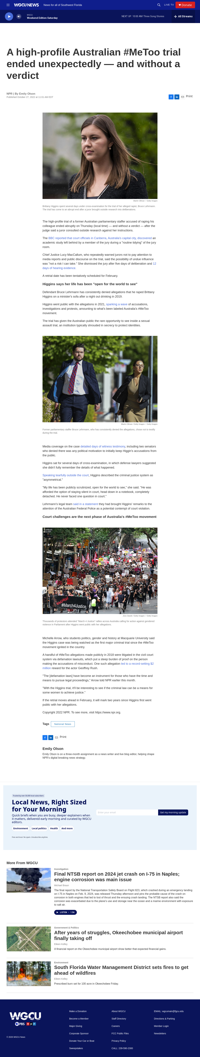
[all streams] (183, 16)
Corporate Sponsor (79, 1033)
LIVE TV (169, 4)
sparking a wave (117, 304)
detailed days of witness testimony (102, 446)
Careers (116, 1026)
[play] (9, 16)
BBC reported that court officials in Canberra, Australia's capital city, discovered (100, 238)
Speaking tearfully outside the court (66, 475)
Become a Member (79, 1019)
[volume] (19, 16)
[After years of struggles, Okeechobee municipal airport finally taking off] (29, 939)
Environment (61, 962)
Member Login (161, 1026)
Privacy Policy (119, 1041)
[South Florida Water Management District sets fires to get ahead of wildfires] (29, 973)
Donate (187, 5)
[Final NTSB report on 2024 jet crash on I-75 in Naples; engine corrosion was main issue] (29, 880)
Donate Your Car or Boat (81, 1041)
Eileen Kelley (60, 944)
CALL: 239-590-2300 (122, 1048)
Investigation (61, 869)
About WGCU (119, 1011)
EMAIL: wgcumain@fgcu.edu (169, 1011)
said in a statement (85, 504)
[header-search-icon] (159, 4)
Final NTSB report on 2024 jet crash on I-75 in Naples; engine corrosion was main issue (117, 876)
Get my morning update (173, 812)
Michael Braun (61, 885)
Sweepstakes (76, 1048)
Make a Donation (78, 1011)
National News (62, 724)
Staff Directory (119, 1019)
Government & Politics (66, 927)
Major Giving (75, 1026)
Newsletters (160, 1033)
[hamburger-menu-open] (8, 5)
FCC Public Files (120, 1033)
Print (189, 96)
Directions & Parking (164, 1019)
